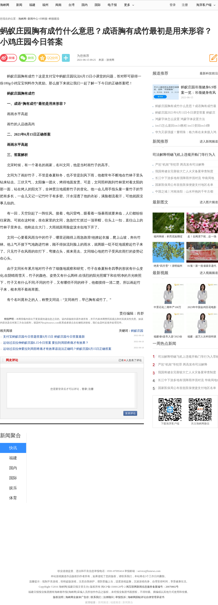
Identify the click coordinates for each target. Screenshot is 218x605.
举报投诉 (120, 597)
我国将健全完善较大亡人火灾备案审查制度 (184, 171)
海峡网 (4, 5)
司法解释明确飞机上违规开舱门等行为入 (184, 154)
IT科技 (43, 18)
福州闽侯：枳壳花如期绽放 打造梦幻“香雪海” (168, 237)
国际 (98, 5)
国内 (85, 5)
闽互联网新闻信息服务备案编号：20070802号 (152, 586)
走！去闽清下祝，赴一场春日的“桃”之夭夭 (201, 237)
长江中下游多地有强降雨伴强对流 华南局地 (184, 178)
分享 (66, 58)
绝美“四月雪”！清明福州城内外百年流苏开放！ (168, 266)
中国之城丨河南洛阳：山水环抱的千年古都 (184, 191)
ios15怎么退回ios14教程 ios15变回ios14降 (182, 125)
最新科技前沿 (209, 73)
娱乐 (13, 488)
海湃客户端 (205, 5)
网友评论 (12, 360)
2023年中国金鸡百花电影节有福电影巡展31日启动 (201, 307)
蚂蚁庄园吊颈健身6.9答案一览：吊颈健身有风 (199, 89)
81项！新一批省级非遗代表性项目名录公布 (201, 266)
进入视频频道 (209, 273)
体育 (13, 498)
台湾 (71, 5)
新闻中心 (33, 18)
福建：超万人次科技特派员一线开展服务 (201, 337)
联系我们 (96, 597)
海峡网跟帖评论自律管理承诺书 (146, 597)
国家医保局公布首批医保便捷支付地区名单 (184, 184)
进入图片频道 (209, 202)
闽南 (58, 5)
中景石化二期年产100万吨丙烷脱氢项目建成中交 (168, 307)
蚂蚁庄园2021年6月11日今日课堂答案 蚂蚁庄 (185, 112)
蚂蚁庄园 (137, 330)
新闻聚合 (10, 435)
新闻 (19, 5)
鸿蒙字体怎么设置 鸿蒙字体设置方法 (180, 119)
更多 (129, 5)
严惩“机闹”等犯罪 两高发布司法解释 (179, 164)
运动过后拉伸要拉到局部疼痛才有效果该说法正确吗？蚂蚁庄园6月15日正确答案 (57, 348)
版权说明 (58, 597)
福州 (45, 5)
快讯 (13, 448)
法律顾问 (108, 597)
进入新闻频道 (209, 141)
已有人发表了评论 (130, 360)
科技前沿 (54, 18)
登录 (84, 388)
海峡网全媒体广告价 (77, 597)
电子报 (112, 5)
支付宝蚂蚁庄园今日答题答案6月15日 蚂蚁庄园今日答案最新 (44, 336)
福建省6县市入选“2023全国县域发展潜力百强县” (168, 337)
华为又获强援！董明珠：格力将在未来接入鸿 (185, 132)
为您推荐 (83, 55)
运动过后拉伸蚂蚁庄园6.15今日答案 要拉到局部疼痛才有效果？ (46, 342)
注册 (185, 5)
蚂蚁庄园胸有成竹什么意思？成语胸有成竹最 (185, 106)
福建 (32, 5)
